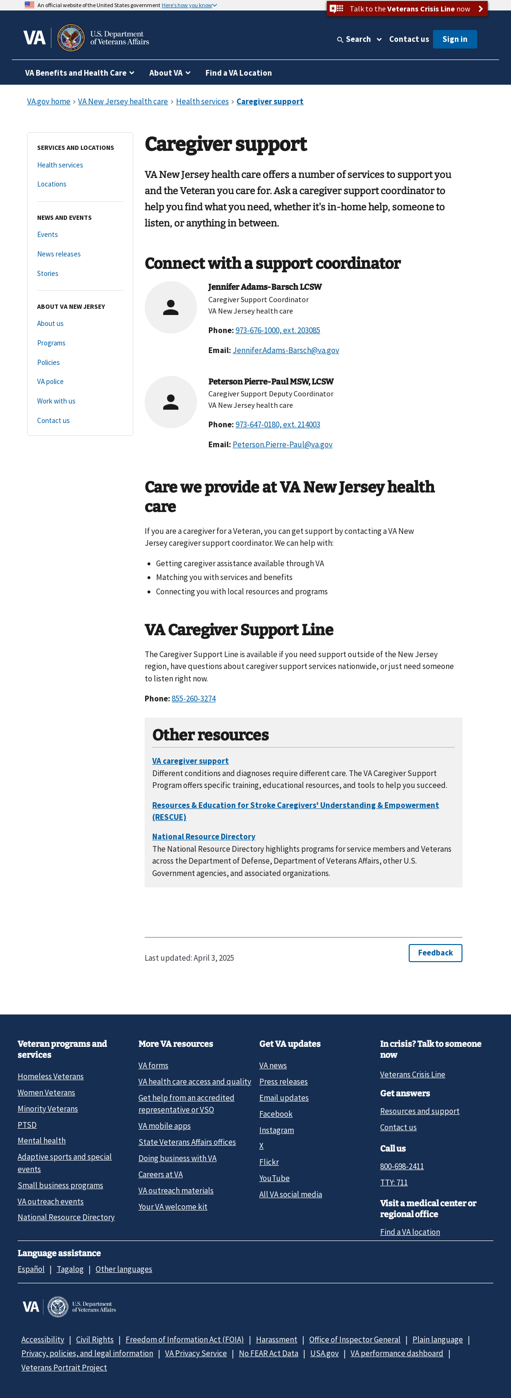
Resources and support (420, 1111)
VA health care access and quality (194, 1081)
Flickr (269, 1162)
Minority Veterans (48, 1108)
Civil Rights (95, 1339)
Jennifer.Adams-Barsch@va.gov (286, 350)
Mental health (42, 1140)
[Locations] (80, 184)
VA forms (153, 1065)
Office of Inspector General (355, 1339)
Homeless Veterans (51, 1076)
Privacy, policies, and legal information (87, 1353)
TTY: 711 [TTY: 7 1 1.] (394, 1182)
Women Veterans (46, 1092)
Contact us (409, 39)
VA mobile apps (164, 1126)
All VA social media (290, 1194)
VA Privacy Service (196, 1353)
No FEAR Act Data (268, 1353)
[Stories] (80, 274)
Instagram (276, 1130)
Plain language (438, 1339)
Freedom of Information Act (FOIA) (185, 1339)
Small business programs (60, 1185)
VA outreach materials (176, 1190)
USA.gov (324, 1353)
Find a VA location (410, 1232)
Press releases (283, 1081)
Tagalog (70, 1269)
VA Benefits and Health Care (76, 73)
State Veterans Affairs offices (187, 1142)
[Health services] (80, 165)
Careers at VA (160, 1174)
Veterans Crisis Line (412, 1074)
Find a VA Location (239, 73)
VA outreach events (51, 1201)
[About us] (80, 324)
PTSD (27, 1125)
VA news (273, 1065)
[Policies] (80, 363)
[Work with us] (80, 401)
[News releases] (80, 254)
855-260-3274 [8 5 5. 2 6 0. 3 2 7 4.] (194, 698)
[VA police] (80, 382)
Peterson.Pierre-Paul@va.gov (283, 444)
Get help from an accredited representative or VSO (186, 1104)
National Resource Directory (66, 1217)
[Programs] (80, 343)
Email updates (284, 1098)
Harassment (276, 1339)
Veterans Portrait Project (64, 1367)
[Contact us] (80, 421)
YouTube (274, 1178)
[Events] (80, 235)
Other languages (124, 1269)
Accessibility (42, 1339)
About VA (166, 73)
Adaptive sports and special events (65, 1163)
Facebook (276, 1114)
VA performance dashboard (397, 1353)
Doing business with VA (177, 1158)
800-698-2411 (402, 1166)
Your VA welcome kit (172, 1206)
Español (31, 1269)
